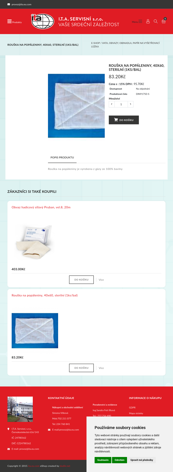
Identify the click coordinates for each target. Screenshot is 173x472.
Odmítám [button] (120, 460)
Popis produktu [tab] (62, 157)
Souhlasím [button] (103, 460)
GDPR (132, 407)
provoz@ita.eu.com (29, 448)
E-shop (95, 42)
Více (101, 279)
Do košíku (124, 120)
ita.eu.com (34, 465)
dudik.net (65, 465)
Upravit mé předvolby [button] (141, 460)
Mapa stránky (136, 413)
